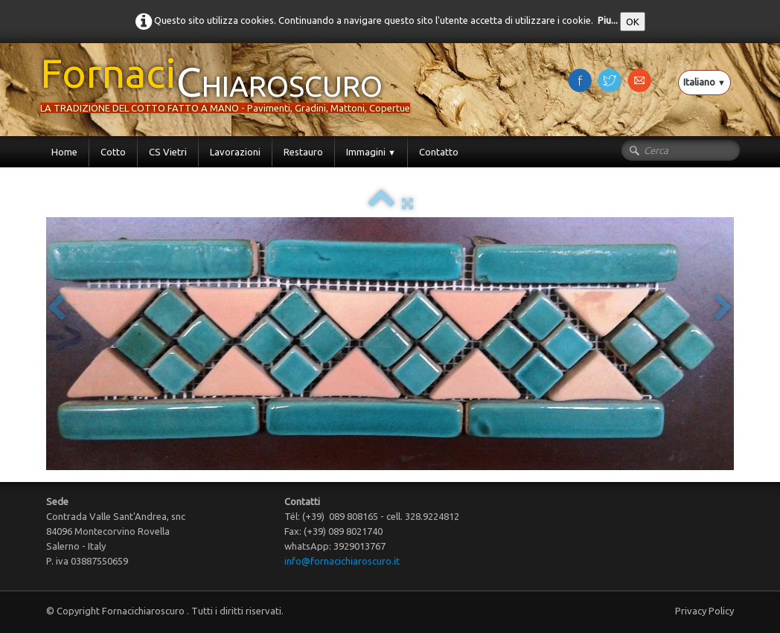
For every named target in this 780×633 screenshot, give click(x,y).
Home (64, 152)
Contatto (438, 152)
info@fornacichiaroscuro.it (342, 561)
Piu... (608, 20)
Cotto (113, 152)
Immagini (371, 152)
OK (632, 21)
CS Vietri (168, 152)
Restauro (303, 152)
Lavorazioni (235, 152)
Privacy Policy (704, 610)
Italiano (704, 82)
